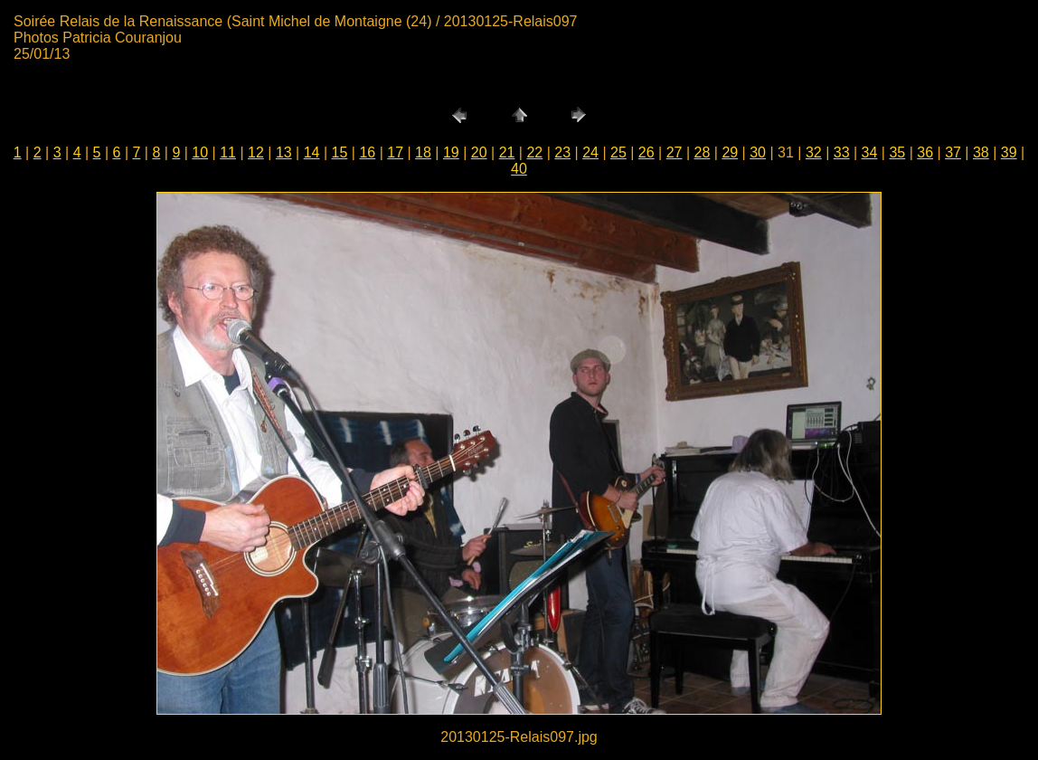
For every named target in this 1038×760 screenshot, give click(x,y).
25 (618, 152)
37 (953, 152)
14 (312, 152)
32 (814, 152)
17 (395, 152)
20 (479, 152)
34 (870, 152)
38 (981, 152)
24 (590, 152)
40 (519, 168)
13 (284, 152)
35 (897, 152)
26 (646, 152)
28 (702, 152)
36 (925, 152)
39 (1009, 152)
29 (730, 152)
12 (256, 152)
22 (534, 152)
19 (451, 152)
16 (367, 152)
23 (562, 152)
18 (423, 152)
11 (228, 152)
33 (842, 152)
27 (674, 152)
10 (200, 152)
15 (340, 152)
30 (758, 152)
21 (507, 152)
